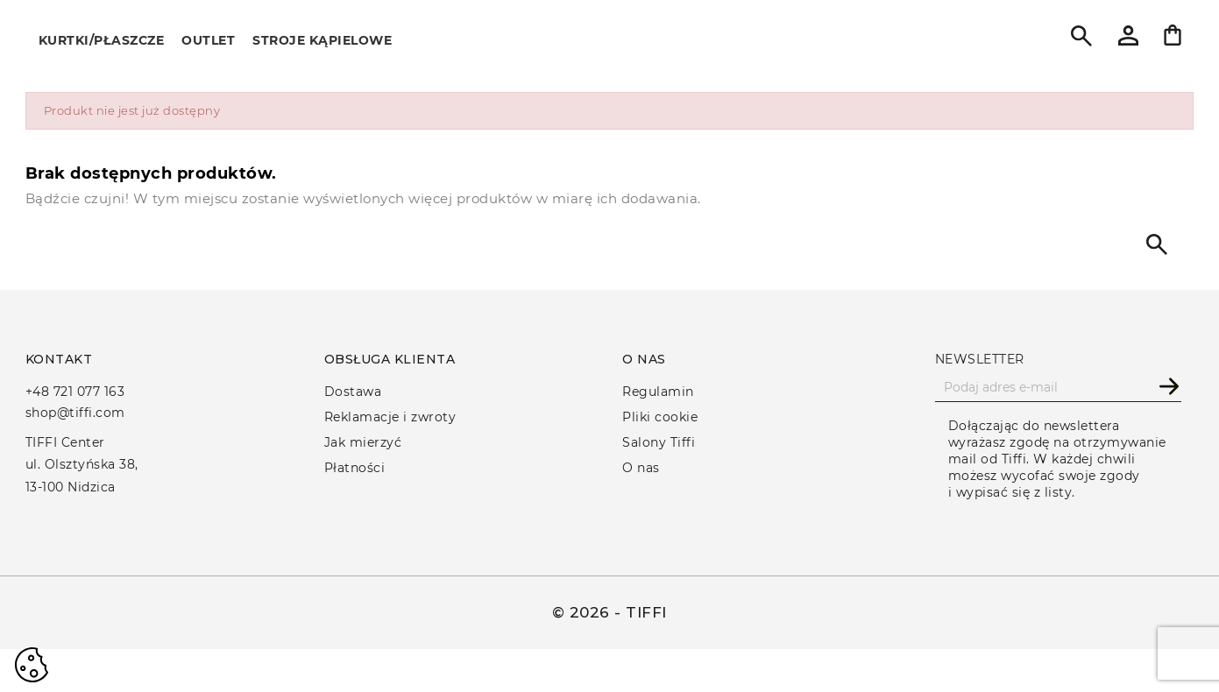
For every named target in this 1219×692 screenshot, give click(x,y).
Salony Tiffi (658, 442)
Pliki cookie (660, 417)
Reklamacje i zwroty (390, 417)
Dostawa (353, 391)
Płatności (355, 468)
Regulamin (658, 391)
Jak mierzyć (363, 442)
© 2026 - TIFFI (609, 612)
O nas (641, 468)
